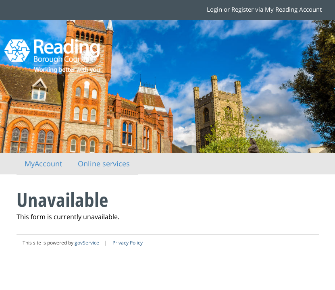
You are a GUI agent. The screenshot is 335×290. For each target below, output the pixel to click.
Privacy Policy (127, 242)
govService (87, 242)
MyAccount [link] (43, 163)
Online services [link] (104, 163)
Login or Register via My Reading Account (264, 9)
